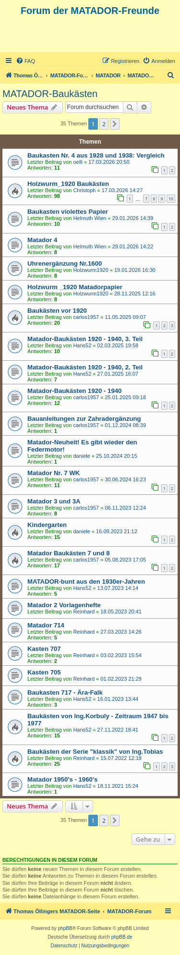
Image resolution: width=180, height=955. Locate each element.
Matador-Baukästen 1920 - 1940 (74, 390)
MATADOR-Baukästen (49, 93)
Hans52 (82, 345)
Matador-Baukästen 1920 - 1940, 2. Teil (85, 367)
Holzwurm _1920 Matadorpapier (74, 287)
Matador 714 (45, 625)
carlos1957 (86, 317)
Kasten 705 (44, 672)
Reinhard (84, 611)
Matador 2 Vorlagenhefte (64, 605)
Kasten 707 (44, 648)
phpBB (65, 928)
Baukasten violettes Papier (67, 211)
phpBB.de (121, 937)
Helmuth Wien (89, 218)
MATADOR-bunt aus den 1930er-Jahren (86, 581)
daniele (81, 456)
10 (170, 199)
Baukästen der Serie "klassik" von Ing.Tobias (95, 751)
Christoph (84, 190)
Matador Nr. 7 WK (53, 473)
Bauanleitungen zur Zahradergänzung (84, 418)
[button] (115, 124)
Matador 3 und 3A (54, 501)
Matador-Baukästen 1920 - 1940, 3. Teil (85, 339)
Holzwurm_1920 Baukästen (68, 183)
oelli (78, 162)
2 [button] (104, 124)
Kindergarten (47, 524)
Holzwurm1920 (90, 270)
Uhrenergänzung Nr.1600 (64, 263)
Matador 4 (42, 240)
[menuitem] (25, 61)
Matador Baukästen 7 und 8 (68, 553)
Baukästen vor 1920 (57, 310)
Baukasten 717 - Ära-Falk (65, 692)
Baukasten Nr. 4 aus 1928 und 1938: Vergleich (96, 155)
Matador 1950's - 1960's (62, 779)
